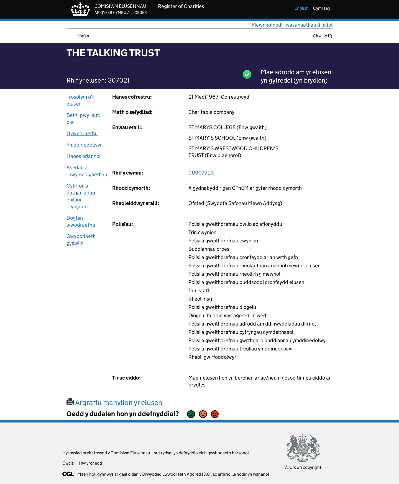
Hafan (83, 36)
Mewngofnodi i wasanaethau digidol (292, 25)
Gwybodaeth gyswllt (81, 239)
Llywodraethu (82, 133)
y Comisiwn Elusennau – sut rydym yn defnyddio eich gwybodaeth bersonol (178, 452)
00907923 (201, 173)
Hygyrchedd (90, 463)
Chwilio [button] (322, 36)
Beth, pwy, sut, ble (83, 118)
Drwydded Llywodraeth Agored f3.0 (176, 474)
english (302, 8)
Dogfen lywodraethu (80, 221)
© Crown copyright (303, 467)
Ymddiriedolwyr (84, 145)
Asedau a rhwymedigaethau (85, 171)
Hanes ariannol (83, 156)
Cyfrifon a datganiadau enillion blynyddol (80, 196)
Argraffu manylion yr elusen (114, 402)
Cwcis (68, 463)
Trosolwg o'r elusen (80, 100)
